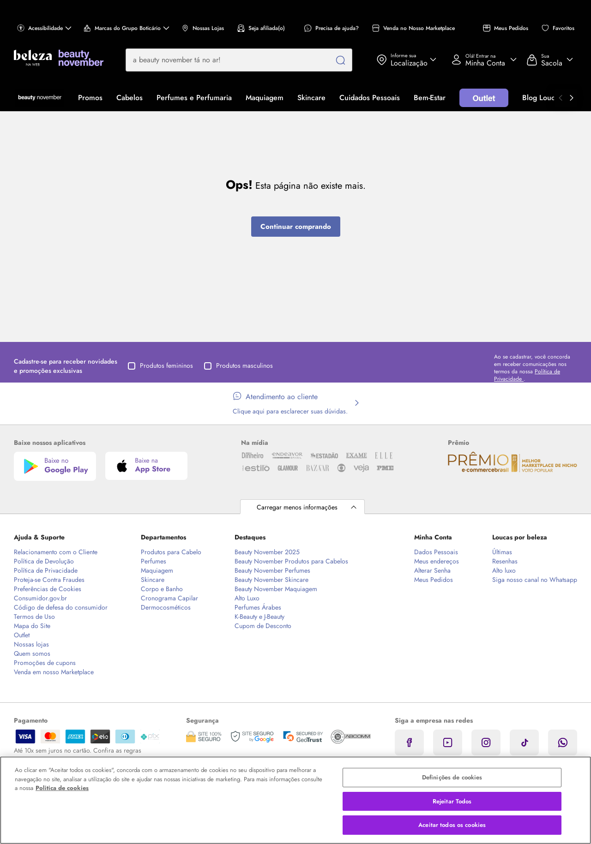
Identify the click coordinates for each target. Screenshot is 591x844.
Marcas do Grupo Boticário (126, 28)
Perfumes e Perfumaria (194, 97)
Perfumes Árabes (258, 607)
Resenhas (505, 561)
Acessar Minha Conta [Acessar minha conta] (480, 59)
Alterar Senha (432, 570)
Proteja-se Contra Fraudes (49, 579)
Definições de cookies (452, 777)
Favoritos (558, 28)
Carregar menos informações (297, 507)
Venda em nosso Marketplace (54, 671)
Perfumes (153, 561)
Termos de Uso (34, 616)
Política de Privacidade (46, 570)
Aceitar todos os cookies (452, 824)
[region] (295, 800)
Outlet (22, 635)
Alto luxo (504, 570)
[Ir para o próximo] (571, 98)
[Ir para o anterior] (560, 98)
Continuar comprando (295, 226)
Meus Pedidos (505, 28)
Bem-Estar (430, 97)
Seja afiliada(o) (261, 28)
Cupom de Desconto (263, 625)
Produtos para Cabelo (171, 552)
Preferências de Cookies (47, 588)
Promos (90, 97)
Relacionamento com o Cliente (55, 552)
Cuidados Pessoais (369, 97)
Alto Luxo (247, 598)
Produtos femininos (160, 365)
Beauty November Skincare (271, 579)
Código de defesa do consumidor (61, 607)
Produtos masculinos (238, 365)
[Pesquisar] (340, 60)
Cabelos (129, 97)
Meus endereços (436, 561)
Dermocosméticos (166, 607)
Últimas (502, 552)
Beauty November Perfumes (272, 570)
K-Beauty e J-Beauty (259, 616)
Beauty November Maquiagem (276, 588)
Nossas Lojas (202, 28)
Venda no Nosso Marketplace (413, 28)
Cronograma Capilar (169, 598)
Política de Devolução (44, 561)
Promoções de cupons (45, 662)
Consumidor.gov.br (40, 598)
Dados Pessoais (436, 552)
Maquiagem (264, 97)
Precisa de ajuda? (331, 28)
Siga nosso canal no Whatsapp (534, 579)
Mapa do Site (32, 625)
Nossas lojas (31, 644)
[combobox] (239, 60)
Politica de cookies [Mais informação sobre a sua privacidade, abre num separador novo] (62, 788)
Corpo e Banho (162, 588)
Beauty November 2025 (267, 552)
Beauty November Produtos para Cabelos (291, 561)
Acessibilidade (44, 28)
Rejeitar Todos (452, 801)
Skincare (311, 97)
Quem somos (32, 653)
